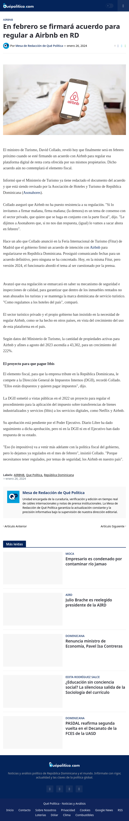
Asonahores (31, 193)
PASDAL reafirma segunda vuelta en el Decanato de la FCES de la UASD (91, 728)
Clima (67, 815)
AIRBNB (19, 475)
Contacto (24, 810)
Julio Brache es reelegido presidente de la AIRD (89, 602)
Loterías (40, 815)
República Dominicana (59, 475)
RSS (120, 810)
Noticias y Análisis (74, 803)
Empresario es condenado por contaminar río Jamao (94, 561)
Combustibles (84, 815)
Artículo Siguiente (113, 526)
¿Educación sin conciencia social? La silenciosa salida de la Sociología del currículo (95, 687)
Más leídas (14, 544)
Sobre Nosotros (45, 810)
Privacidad (68, 810)
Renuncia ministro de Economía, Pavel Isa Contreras (94, 644)
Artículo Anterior (15, 526)
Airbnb (95, 247)
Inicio (10, 810)
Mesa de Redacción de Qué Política (53, 492)
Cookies (85, 810)
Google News (104, 810)
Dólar (54, 815)
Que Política (34, 475)
